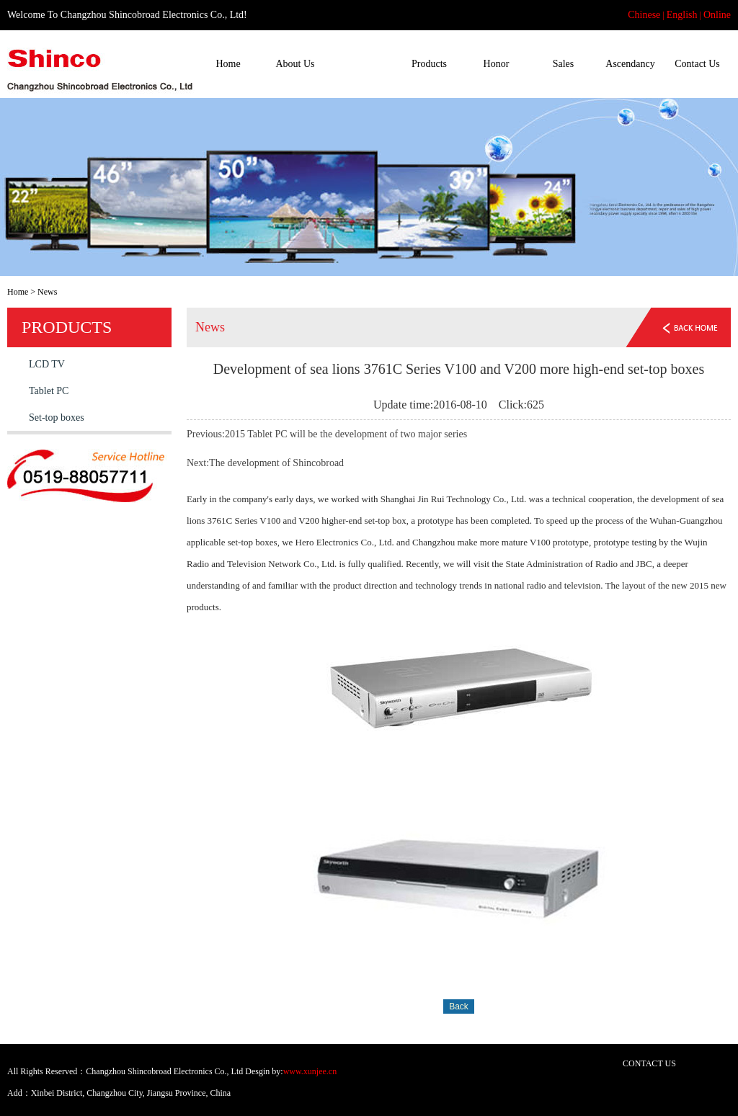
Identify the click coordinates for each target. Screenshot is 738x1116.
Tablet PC (48, 390)
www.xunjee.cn (310, 1071)
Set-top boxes (56, 417)
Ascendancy (629, 63)
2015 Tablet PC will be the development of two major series (346, 434)
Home (227, 63)
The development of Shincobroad (276, 462)
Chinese (644, 14)
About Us (294, 63)
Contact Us (697, 63)
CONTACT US (649, 1063)
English (682, 14)
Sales (563, 63)
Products (429, 63)
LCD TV (47, 364)
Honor (497, 63)
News (362, 63)
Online (717, 14)
